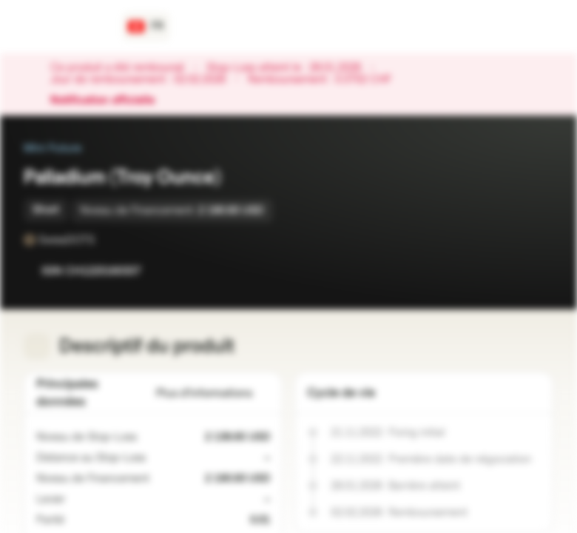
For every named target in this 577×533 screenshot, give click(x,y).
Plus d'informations (213, 393)
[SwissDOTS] (105, 239)
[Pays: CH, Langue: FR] (146, 26)
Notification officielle (109, 101)
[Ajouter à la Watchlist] (509, 271)
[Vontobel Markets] (64, 26)
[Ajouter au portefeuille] (538, 271)
